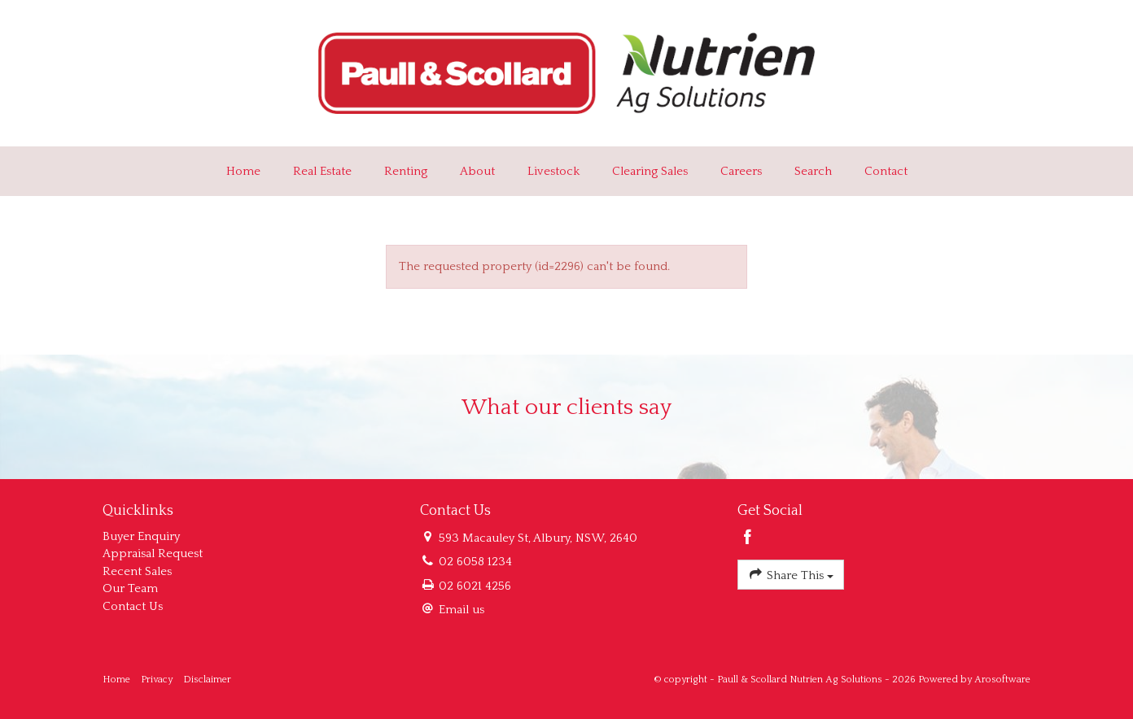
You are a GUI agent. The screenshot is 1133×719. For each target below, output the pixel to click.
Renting (405, 171)
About (477, 171)
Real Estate (322, 171)
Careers (741, 171)
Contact (886, 171)
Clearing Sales (650, 171)
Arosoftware (1002, 679)
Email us (461, 610)
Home (243, 171)
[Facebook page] (748, 539)
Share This (790, 573)
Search (813, 171)
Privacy (157, 679)
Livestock (553, 171)
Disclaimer (207, 679)
